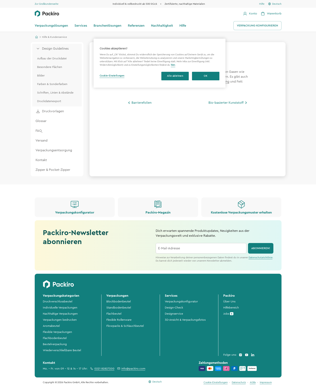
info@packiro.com (131, 368)
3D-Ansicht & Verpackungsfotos (185, 319)
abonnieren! (260, 248)
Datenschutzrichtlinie (261, 257)
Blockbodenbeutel (118, 301)
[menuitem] (57, 48)
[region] (159, 63)
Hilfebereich (231, 307)
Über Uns (229, 301)
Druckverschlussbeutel (57, 301)
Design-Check (174, 307)
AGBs (253, 382)
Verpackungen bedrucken (60, 319)
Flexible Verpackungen (57, 332)
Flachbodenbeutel (55, 338)
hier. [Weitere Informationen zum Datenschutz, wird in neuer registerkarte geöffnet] (173, 65)
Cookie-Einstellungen (112, 76)
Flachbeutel (113, 313)
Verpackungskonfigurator (181, 301)
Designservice (174, 313)
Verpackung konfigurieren (257, 25)
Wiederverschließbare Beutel (62, 350)
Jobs (228, 313)
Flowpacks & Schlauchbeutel (125, 326)
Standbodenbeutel (118, 307)
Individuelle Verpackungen (60, 307)
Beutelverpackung (55, 344)
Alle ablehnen (175, 76)
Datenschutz (239, 382)
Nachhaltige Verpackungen (60, 313)
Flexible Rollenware (119, 319)
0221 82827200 (102, 368)
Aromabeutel (51, 326)
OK (205, 76)
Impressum (266, 382)
